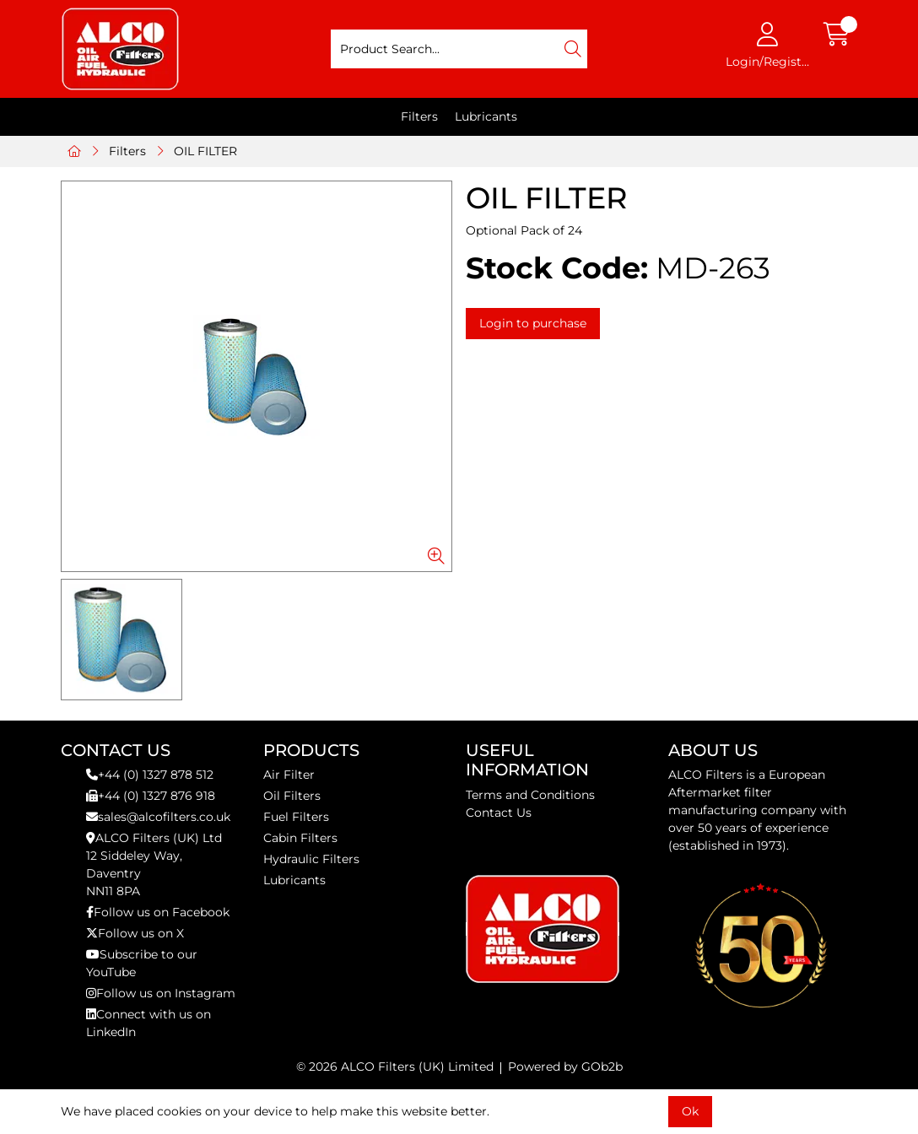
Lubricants (486, 116)
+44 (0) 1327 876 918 (150, 795)
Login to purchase (532, 323)
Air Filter (289, 774)
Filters (419, 116)
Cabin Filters (300, 837)
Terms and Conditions (530, 794)
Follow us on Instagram (160, 993)
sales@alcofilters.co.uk (158, 816)
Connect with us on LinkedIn (148, 1023)
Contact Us (499, 812)
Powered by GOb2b (565, 1066)
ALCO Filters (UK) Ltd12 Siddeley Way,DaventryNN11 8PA (154, 864)
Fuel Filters (296, 816)
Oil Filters (292, 795)
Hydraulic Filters (311, 859)
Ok (690, 1111)
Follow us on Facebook (158, 912)
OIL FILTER (205, 151)
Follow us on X (135, 933)
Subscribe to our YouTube (141, 963)
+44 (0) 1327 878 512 (149, 774)
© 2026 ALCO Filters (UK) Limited (395, 1066)
